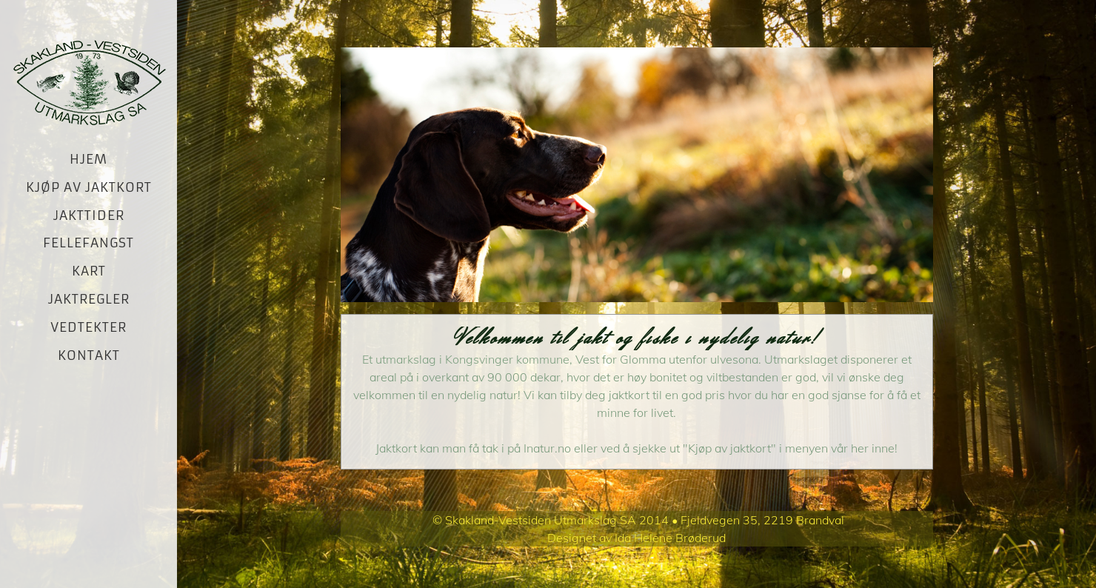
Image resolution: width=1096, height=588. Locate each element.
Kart (89, 271)
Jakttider (88, 215)
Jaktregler (89, 299)
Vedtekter (88, 327)
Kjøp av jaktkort (89, 187)
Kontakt (89, 355)
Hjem (88, 159)
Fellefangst (88, 243)
